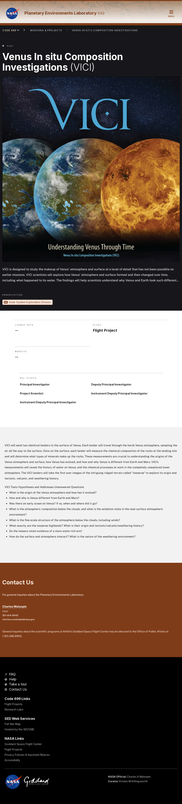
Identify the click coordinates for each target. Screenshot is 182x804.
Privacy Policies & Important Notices (27, 754)
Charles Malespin (14, 606)
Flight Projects (13, 704)
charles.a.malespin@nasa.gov (18, 619)
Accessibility (12, 760)
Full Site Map (13, 724)
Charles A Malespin (139, 776)
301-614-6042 (10, 615)
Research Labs (14, 709)
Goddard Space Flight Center (23, 744)
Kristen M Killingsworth (133, 781)
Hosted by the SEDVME (19, 729)
